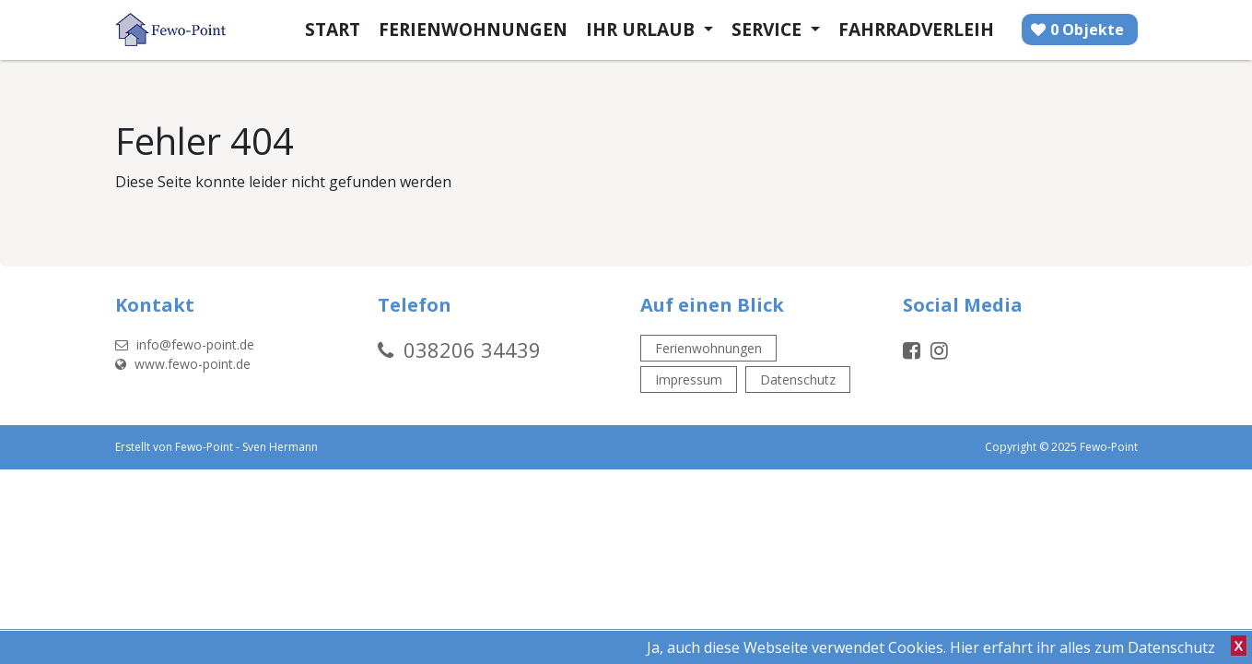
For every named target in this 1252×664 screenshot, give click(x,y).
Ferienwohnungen (473, 29)
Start (332, 29)
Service (768, 29)
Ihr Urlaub (642, 29)
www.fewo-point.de (183, 364)
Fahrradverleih (916, 29)
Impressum (688, 379)
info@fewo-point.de (184, 344)
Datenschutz (798, 379)
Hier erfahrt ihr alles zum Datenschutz (1082, 647)
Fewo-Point (204, 447)
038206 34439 (472, 349)
